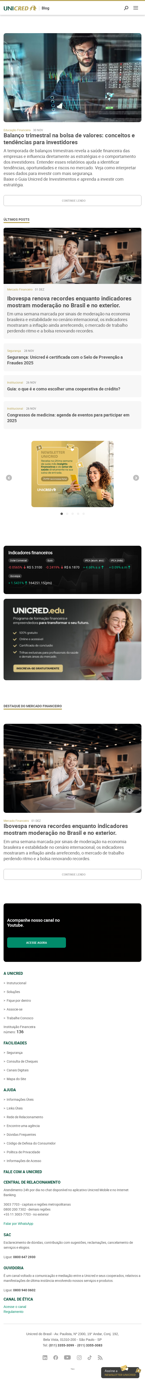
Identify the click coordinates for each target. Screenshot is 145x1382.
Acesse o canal (15, 1307)
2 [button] (67, 514)
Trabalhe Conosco (19, 1018)
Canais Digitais (17, 1070)
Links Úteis (14, 1108)
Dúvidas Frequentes (21, 1134)
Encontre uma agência (23, 1125)
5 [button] (83, 514)
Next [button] (136, 478)
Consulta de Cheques (22, 1061)
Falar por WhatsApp (18, 1223)
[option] (72, 474)
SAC (7, 1235)
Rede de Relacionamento (24, 1117)
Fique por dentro (18, 1000)
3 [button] (72, 514)
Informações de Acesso (23, 1160)
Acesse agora (36, 942)
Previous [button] (9, 478)
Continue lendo (73, 200)
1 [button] (61, 514)
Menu (135, 8)
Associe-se (14, 1009)
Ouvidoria (14, 1268)
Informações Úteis (20, 1099)
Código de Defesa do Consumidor (31, 1143)
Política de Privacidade (23, 1152)
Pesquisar (126, 7)
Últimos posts (17, 219)
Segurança (14, 1052)
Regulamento (13, 1312)
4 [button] (78, 514)
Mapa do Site (16, 1079)
